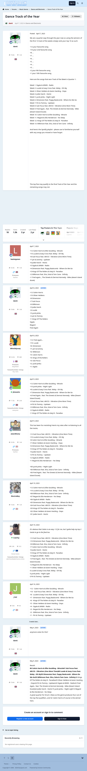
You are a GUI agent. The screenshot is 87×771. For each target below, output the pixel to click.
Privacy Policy (17, 764)
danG (15, 46)
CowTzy (16, 538)
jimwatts (16, 392)
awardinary (15, 434)
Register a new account (24, 719)
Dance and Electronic (33, 23)
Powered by (40, 768)
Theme (7, 764)
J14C (15, 597)
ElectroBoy (15, 496)
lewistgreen (15, 259)
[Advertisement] (43, 207)
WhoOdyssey (15, 348)
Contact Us (27, 764)
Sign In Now (62, 719)
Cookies (36, 764)
